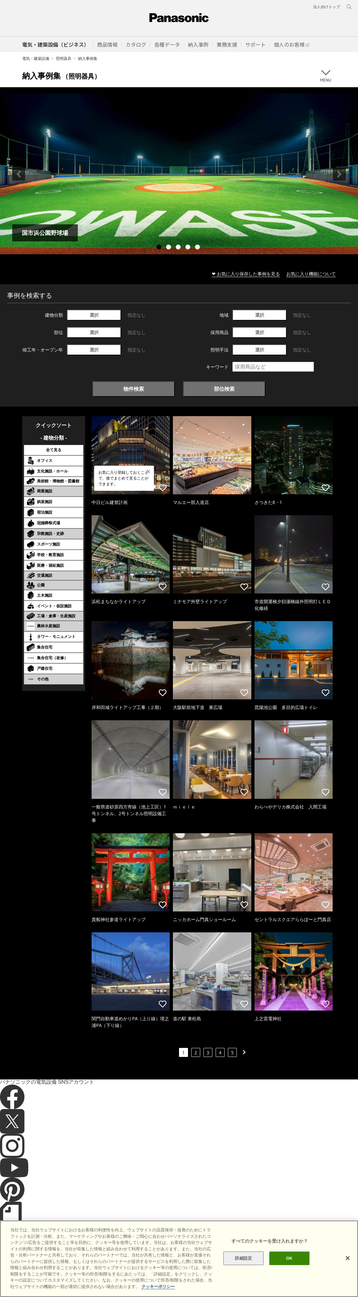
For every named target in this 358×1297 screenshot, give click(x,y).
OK (289, 1269)
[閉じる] (348, 1270)
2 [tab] (169, 248)
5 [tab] (198, 248)
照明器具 (63, 58)
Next (339, 174)
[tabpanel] (179, 174)
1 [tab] (160, 248)
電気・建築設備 (35, 58)
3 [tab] (179, 248)
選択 (94, 315)
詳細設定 (243, 1269)
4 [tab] (188, 248)
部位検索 (224, 388)
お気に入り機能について (311, 274)
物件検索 (133, 388)
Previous (18, 174)
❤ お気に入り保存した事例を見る (246, 274)
